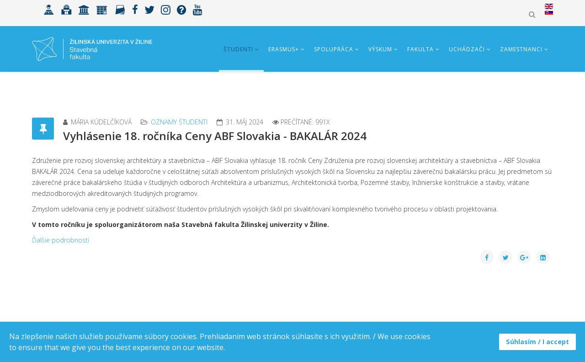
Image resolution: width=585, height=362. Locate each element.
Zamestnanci (521, 49)
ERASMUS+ (283, 49)
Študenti (238, 49)
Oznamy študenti (179, 122)
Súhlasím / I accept (537, 341)
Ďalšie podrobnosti (60, 240)
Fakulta (420, 49)
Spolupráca (333, 49)
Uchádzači (467, 49)
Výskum (380, 49)
